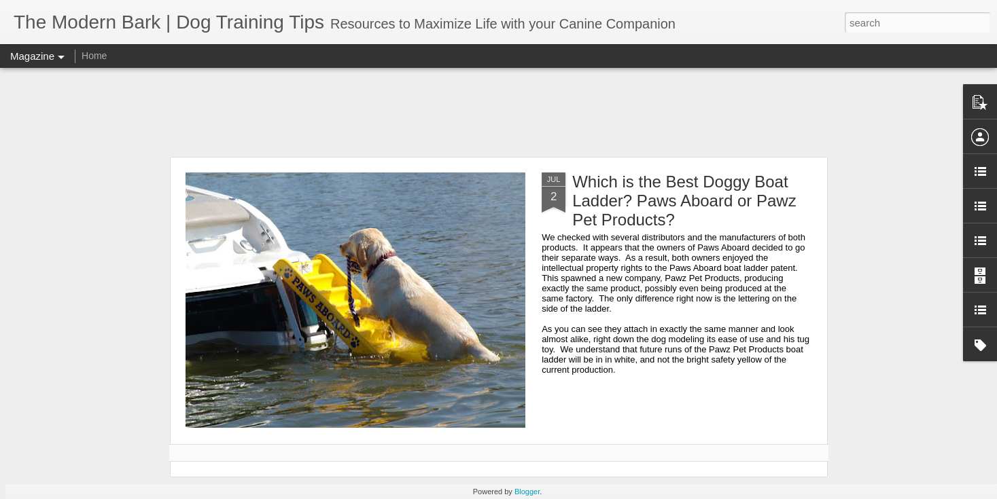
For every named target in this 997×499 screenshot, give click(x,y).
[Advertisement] (499, 112)
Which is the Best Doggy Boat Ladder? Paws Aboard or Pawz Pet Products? (684, 200)
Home (94, 55)
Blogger (527, 491)
